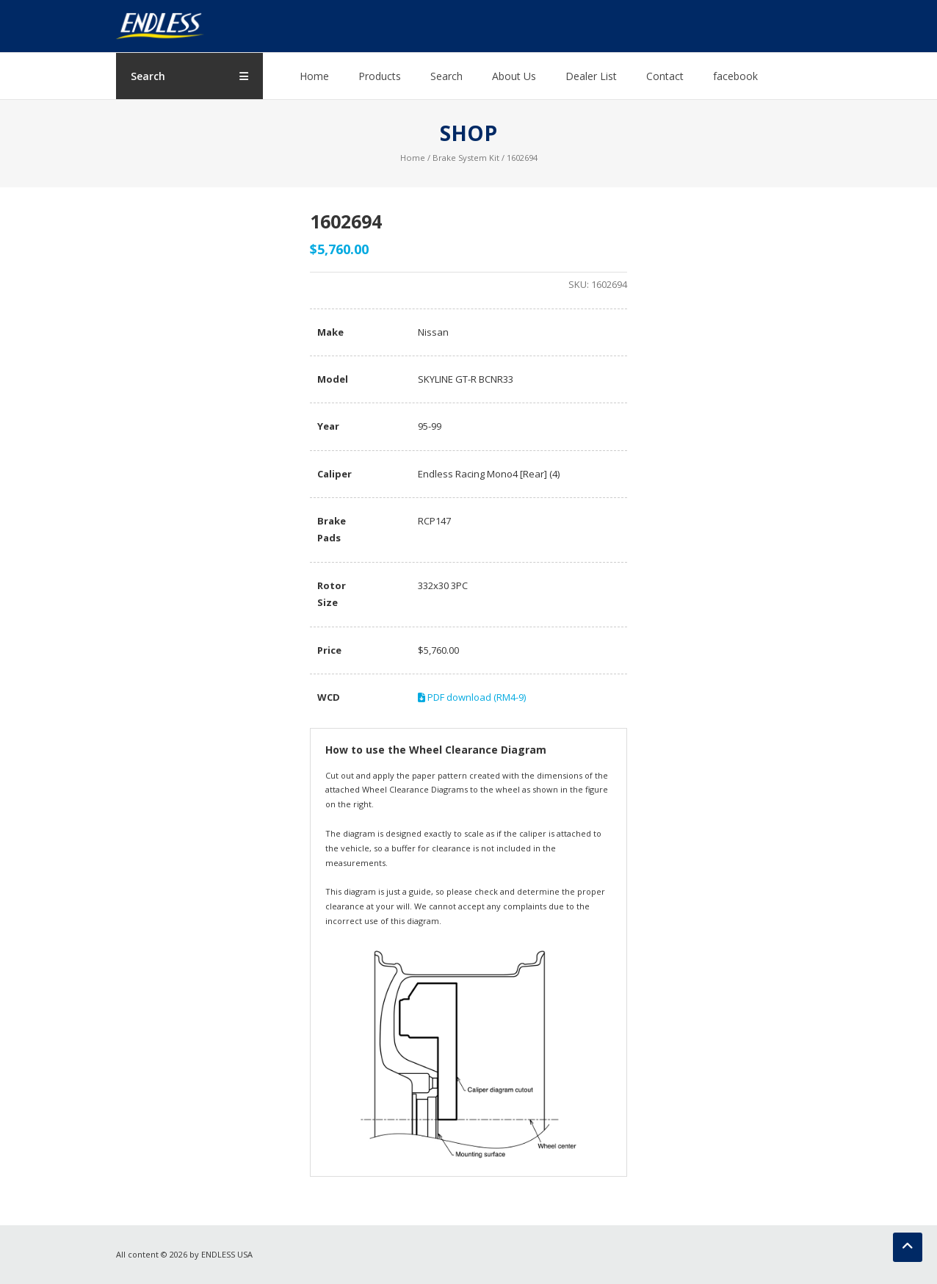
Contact (665, 76)
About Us (514, 76)
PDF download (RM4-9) (472, 697)
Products (379, 76)
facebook (735, 76)
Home (314, 76)
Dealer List (591, 76)
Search (446, 76)
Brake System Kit (466, 157)
